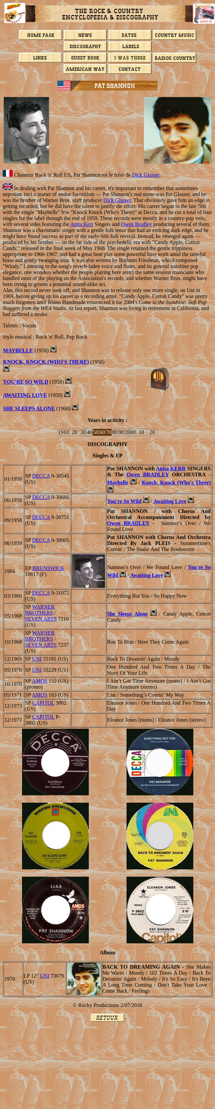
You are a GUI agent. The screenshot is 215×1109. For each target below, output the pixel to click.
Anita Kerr (81, 224)
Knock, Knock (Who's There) (46, 362)
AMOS (39, 681)
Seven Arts (41, 619)
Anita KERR (171, 468)
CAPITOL (43, 703)
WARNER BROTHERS (39, 610)
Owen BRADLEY (148, 474)
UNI (36, 659)
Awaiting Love (25, 395)
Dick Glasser (145, 175)
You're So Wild (25, 382)
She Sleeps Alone (29, 408)
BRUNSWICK (48, 568)
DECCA (41, 476)
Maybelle (18, 350)
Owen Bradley (136, 224)
